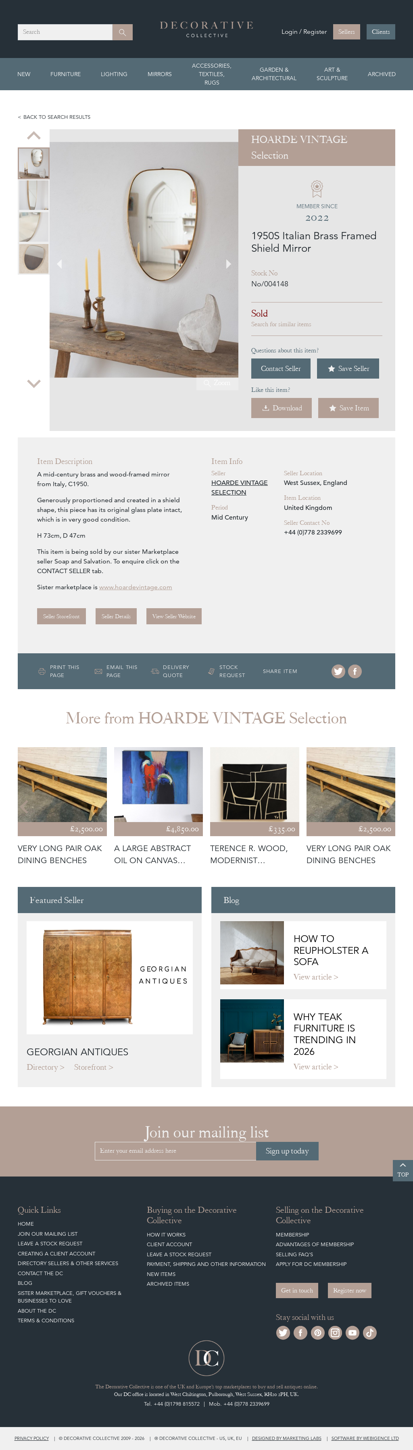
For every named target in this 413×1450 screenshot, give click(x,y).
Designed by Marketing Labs (286, 1438)
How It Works (166, 1234)
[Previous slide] (34, 136)
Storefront (90, 1067)
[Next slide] (34, 383)
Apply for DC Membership (311, 1264)
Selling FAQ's (294, 1254)
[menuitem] (34, 163)
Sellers (346, 32)
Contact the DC (40, 1273)
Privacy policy (32, 1438)
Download (281, 408)
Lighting (114, 74)
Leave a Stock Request (50, 1243)
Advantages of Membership (315, 1244)
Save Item (348, 408)
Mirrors (160, 74)
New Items (161, 1274)
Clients (381, 32)
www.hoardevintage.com (135, 587)
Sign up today (287, 1151)
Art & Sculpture (332, 74)
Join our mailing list (47, 1233)
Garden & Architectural (274, 74)
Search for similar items (281, 324)
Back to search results (56, 117)
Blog (25, 1283)
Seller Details (116, 616)
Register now (349, 1290)
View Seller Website (174, 616)
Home (26, 1223)
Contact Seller (281, 368)
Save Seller (348, 368)
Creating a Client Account (56, 1253)
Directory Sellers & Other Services (68, 1263)
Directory (42, 1067)
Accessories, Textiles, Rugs (212, 74)
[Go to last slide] (64, 260)
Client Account (169, 1244)
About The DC (37, 1310)
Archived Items (168, 1283)
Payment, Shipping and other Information (206, 1264)
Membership (292, 1234)
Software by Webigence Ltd (365, 1438)
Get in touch (297, 1290)
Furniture (65, 74)
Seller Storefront (61, 616)
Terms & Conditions (46, 1320)
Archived (382, 74)
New (23, 74)
